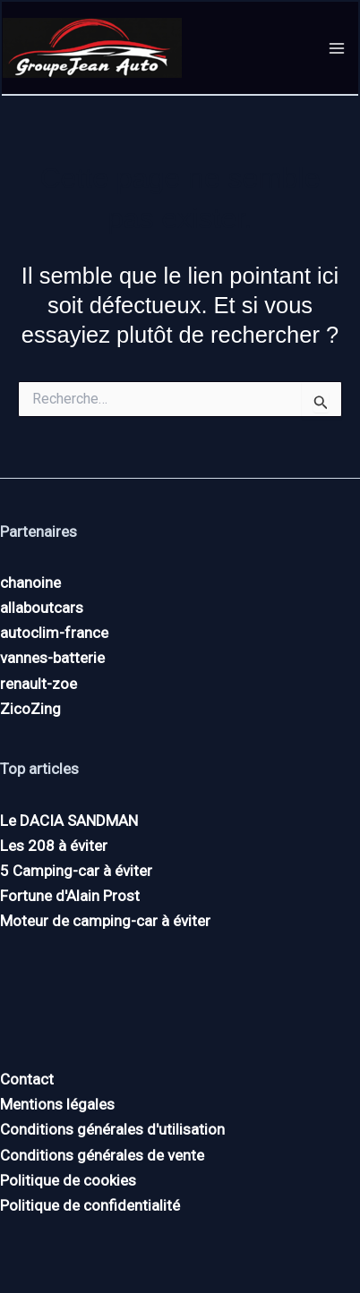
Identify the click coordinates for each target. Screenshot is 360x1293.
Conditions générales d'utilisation (112, 1129)
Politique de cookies (68, 1180)
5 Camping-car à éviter (76, 871)
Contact (27, 1079)
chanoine (30, 582)
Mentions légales (57, 1104)
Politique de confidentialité (90, 1205)
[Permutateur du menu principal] (337, 48)
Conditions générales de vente (102, 1155)
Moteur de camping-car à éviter (105, 921)
